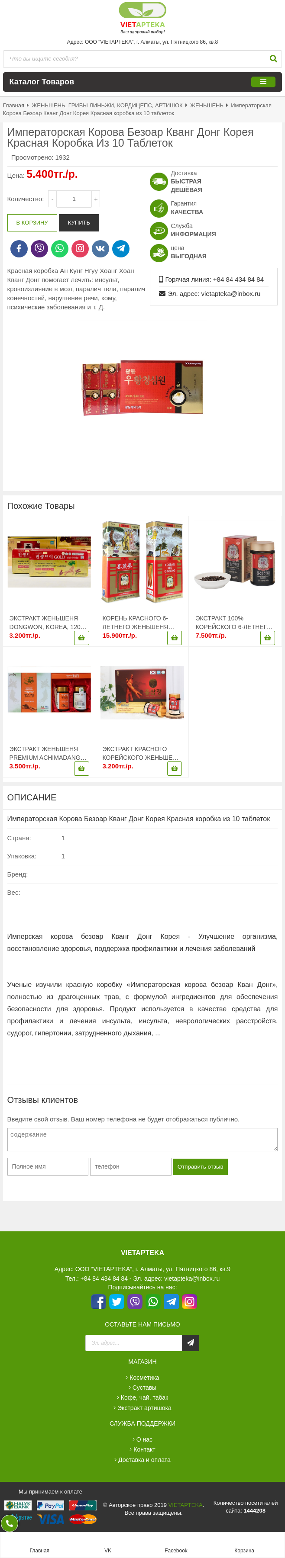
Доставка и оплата (144, 1459)
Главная (13, 105)
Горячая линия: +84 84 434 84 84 (214, 279)
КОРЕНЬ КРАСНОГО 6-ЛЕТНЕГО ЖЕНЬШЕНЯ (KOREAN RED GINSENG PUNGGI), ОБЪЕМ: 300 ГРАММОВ (139, 623)
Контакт (144, 1449)
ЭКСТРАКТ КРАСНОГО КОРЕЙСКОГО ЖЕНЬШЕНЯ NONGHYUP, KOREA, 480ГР (142, 753)
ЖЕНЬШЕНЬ (206, 105)
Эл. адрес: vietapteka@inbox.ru (214, 293)
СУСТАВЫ (145, 1387)
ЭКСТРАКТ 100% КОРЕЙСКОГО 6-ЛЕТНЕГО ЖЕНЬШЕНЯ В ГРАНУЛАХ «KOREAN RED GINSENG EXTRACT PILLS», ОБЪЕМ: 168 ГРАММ (233, 623)
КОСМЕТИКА (144, 1377)
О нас (144, 1439)
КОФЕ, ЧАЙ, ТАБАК (144, 1397)
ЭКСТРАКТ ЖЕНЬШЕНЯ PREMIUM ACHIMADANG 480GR (45, 753)
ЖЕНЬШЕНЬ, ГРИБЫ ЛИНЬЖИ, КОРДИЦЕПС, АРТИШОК (107, 105)
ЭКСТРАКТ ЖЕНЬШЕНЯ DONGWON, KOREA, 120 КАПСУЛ (45, 623)
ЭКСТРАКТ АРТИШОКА (144, 1407)
